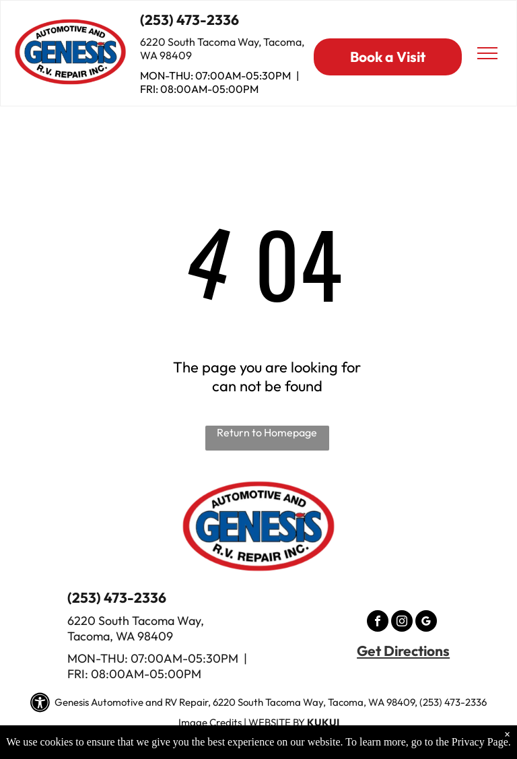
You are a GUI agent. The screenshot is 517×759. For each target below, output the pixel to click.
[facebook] (377, 622)
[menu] (487, 53)
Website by (276, 722)
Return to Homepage (267, 432)
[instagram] (402, 622)
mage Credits (211, 722)
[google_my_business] (426, 622)
